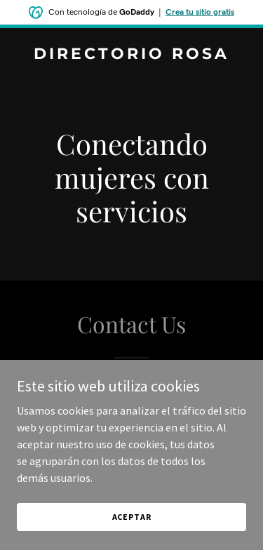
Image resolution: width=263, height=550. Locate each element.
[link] (131, 55)
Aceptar (131, 516)
